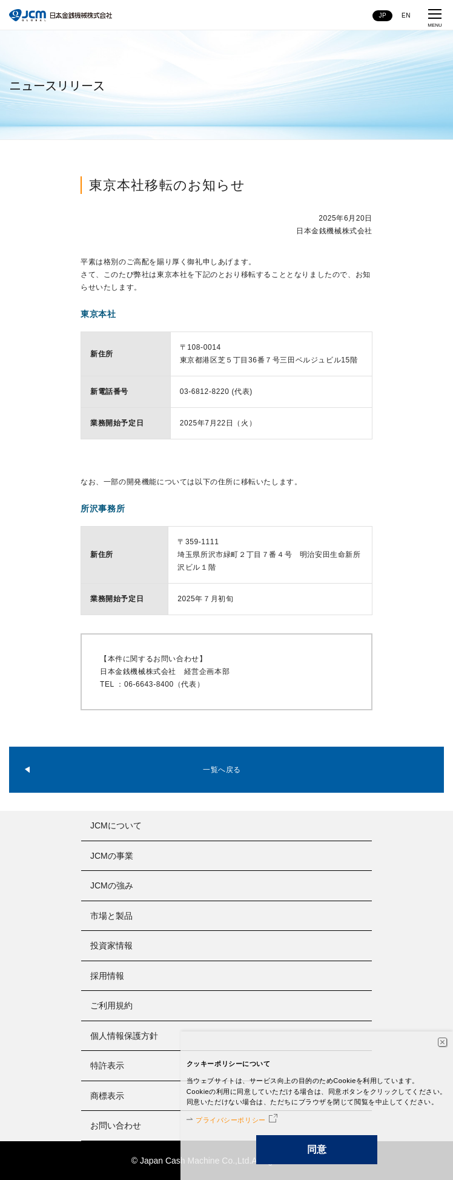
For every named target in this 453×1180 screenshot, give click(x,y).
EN (406, 15)
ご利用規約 (111, 1005)
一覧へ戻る (222, 769)
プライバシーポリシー (231, 1120)
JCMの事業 (111, 856)
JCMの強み (111, 885)
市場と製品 (111, 916)
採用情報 (107, 976)
